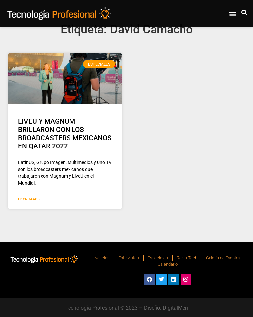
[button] (232, 13)
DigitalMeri (175, 308)
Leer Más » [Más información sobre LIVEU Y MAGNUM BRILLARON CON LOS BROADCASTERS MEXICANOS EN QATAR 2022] (29, 199)
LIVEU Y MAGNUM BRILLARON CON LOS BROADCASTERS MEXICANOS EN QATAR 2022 (65, 134)
